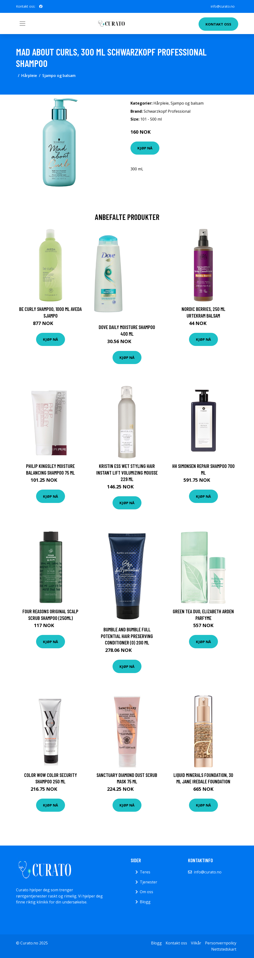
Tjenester (148, 882)
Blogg (145, 901)
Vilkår (196, 943)
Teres (145, 872)
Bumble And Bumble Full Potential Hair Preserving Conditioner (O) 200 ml (127, 635)
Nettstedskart (223, 949)
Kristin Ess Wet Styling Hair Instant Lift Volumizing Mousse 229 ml (127, 472)
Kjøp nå (144, 148)
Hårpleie (29, 75)
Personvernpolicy (220, 943)
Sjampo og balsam (59, 75)
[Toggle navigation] (22, 23)
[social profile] (40, 6)
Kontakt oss (218, 24)
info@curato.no (222, 6)
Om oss (146, 891)
